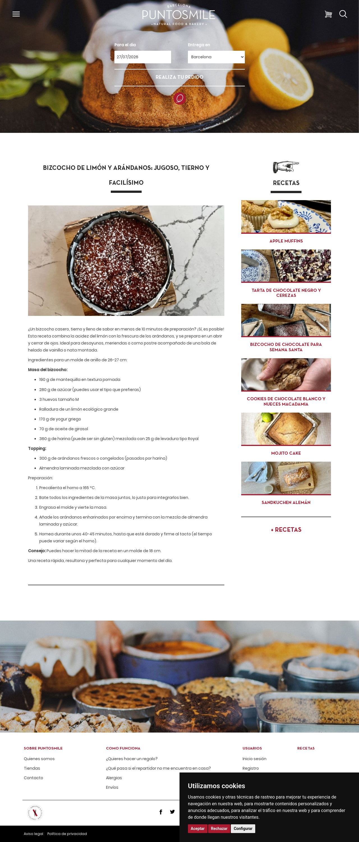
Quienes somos (39, 759)
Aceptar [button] (198, 828)
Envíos (112, 787)
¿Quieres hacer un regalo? (132, 759)
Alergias (114, 778)
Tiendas (32, 768)
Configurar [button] (243, 828)
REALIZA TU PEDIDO (179, 77)
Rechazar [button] (219, 828)
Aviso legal (33, 833)
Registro (251, 768)
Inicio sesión (254, 759)
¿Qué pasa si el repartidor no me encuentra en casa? (158, 768)
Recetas (306, 748)
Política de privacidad (67, 833)
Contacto (33, 778)
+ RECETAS (286, 530)
